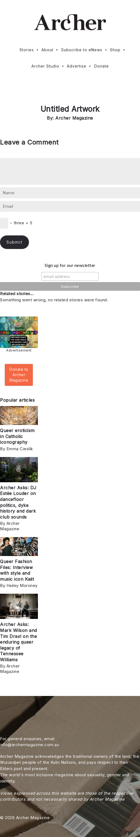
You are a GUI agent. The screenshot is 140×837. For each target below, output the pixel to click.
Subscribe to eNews (81, 49)
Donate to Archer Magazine (18, 374)
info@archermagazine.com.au (29, 744)
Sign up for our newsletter (70, 265)
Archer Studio (45, 66)
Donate (101, 66)
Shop (115, 49)
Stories (26, 49)
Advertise (76, 66)
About (47, 49)
